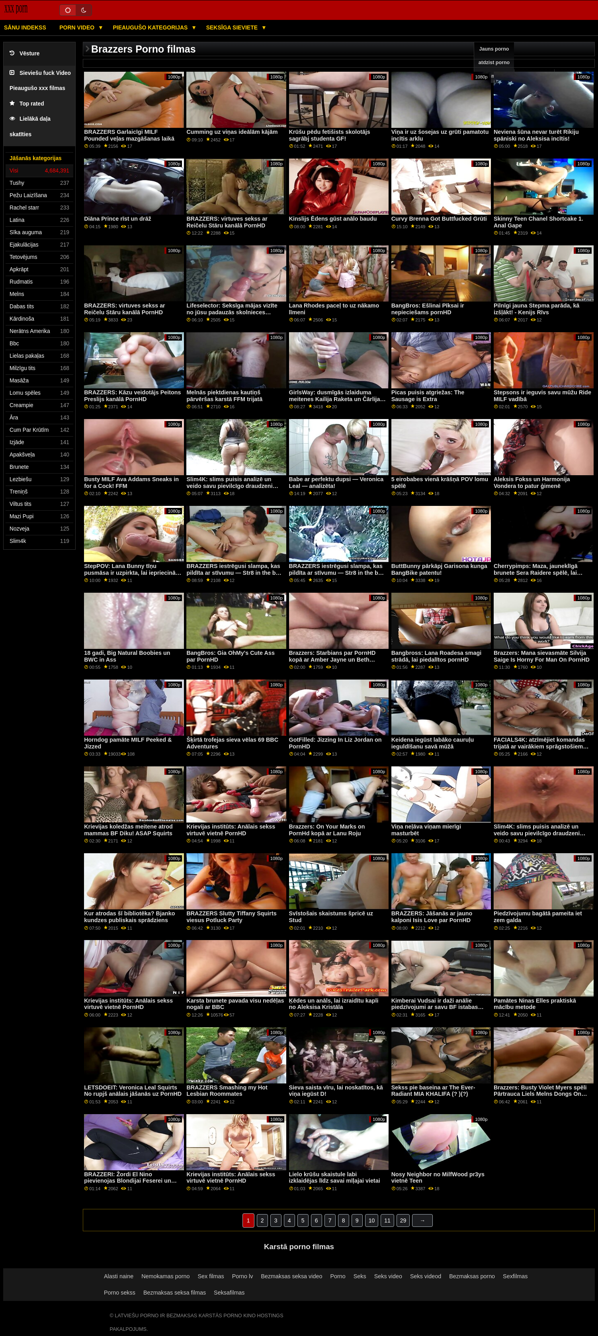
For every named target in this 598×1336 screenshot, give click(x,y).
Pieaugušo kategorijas (151, 27)
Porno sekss (119, 1292)
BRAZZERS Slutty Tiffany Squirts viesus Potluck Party (231, 916)
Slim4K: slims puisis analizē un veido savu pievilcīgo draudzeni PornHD (229, 486)
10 (372, 1220)
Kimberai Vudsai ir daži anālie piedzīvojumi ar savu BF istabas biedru (434, 1007)
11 (387, 1220)
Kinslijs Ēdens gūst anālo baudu (333, 218)
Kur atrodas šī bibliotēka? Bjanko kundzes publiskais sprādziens (129, 916)
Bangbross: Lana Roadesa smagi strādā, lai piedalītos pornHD (436, 656)
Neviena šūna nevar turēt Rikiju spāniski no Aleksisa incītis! (536, 135)
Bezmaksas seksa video (291, 1276)
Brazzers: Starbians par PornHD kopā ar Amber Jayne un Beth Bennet (332, 659)
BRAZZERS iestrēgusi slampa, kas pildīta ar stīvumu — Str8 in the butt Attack (234, 572)
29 (403, 1220)
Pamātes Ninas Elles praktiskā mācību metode (535, 1004)
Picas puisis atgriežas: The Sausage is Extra (428, 395)
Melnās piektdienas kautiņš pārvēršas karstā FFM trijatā (224, 395)
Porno (337, 1276)
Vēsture (24, 54)
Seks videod (425, 1276)
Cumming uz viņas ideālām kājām (232, 132)
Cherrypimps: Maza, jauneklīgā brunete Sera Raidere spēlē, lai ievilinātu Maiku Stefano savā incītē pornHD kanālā (542, 576)
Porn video (77, 27)
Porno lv (242, 1276)
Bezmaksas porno (472, 1276)
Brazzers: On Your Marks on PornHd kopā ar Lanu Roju (327, 829)
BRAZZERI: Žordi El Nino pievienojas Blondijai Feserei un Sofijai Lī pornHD (127, 1181)
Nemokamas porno (165, 1276)
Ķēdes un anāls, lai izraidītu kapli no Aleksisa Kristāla (334, 1004)
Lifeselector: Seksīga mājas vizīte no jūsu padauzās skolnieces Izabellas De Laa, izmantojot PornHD (231, 315)
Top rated (27, 104)
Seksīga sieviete (232, 27)
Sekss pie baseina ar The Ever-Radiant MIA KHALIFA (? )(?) (433, 1090)
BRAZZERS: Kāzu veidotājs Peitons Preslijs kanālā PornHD (132, 395)
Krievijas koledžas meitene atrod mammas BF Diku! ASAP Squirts (128, 829)
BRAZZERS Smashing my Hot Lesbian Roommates (226, 1090)
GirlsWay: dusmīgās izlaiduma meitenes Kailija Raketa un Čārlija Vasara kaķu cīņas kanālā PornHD (335, 399)
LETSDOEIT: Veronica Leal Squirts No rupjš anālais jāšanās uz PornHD (133, 1090)
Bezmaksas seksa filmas (174, 1292)
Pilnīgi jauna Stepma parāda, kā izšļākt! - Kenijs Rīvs (536, 308)
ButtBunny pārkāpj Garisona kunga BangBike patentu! (439, 569)
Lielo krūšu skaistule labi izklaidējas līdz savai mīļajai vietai (334, 1177)
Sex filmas (210, 1276)
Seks (360, 1276)
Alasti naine (118, 1276)
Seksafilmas (229, 1292)
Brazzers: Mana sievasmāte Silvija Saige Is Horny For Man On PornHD (542, 656)
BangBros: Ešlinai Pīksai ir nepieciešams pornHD (427, 308)
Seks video (388, 1276)
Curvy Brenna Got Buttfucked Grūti (439, 218)
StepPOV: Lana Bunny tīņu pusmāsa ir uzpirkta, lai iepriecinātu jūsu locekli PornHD (132, 572)
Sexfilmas (515, 1276)
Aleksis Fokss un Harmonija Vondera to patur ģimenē (532, 482)
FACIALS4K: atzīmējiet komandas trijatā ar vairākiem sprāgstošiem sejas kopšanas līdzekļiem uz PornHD (539, 750)
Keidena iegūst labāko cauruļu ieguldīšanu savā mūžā (432, 743)
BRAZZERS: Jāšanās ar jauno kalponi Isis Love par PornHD (431, 916)
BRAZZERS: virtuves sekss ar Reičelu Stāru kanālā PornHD (227, 222)
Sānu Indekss (25, 27)
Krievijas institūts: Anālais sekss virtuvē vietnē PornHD (230, 829)
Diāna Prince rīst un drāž (117, 218)
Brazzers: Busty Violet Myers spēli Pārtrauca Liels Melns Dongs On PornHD (540, 1094)
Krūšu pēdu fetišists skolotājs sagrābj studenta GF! (329, 135)
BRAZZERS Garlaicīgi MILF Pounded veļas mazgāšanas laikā (129, 135)
